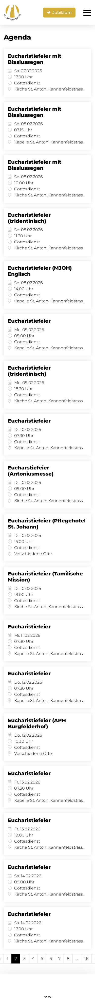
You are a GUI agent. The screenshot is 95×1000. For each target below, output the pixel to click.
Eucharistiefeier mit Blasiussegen (34, 59)
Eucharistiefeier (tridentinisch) (29, 218)
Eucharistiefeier (29, 321)
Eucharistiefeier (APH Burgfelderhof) (37, 723)
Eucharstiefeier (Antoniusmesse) (30, 471)
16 (86, 958)
